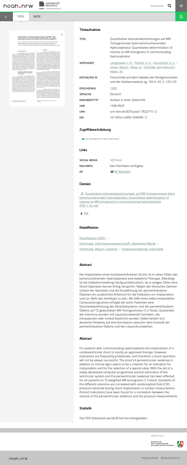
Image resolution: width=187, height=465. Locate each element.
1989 (113, 88)
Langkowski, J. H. (121, 63)
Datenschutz (170, 458)
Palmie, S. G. (143, 63)
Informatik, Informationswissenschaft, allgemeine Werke (117, 244)
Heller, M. (116, 72)
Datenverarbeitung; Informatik (142, 249)
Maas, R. (136, 67)
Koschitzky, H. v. (164, 63)
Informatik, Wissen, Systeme (98, 249)
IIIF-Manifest (122, 172)
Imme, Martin (119, 67)
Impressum (149, 458)
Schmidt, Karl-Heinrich (159, 67)
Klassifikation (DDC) (92, 238)
